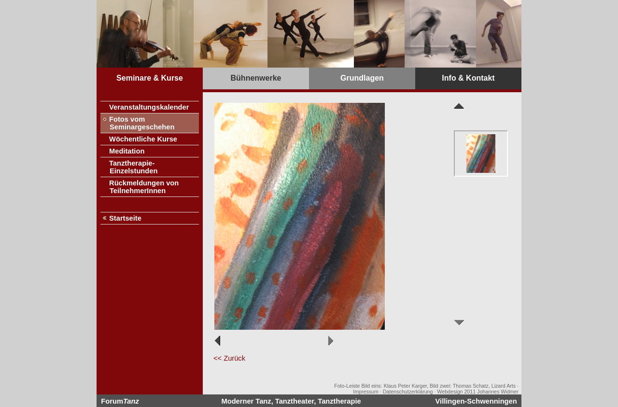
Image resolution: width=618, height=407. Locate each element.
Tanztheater (294, 401)
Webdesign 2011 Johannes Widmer (478, 391)
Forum (120, 401)
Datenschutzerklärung (408, 391)
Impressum (366, 391)
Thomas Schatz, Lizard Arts (484, 386)
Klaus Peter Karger (405, 386)
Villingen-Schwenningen (476, 401)
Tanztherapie (339, 401)
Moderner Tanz (246, 401)
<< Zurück (229, 358)
